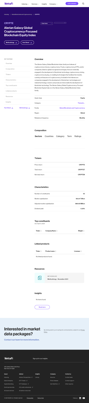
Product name (50, 251)
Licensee (77, 251)
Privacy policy (30, 398)
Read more (42, 307)
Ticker (38, 251)
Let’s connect (72, 3)
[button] (25, 3)
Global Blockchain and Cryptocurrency (72, 108)
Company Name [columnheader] (50, 231)
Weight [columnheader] (80, 231)
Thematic (81, 103)
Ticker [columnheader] (38, 231)
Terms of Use (40, 398)
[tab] (38, 136)
